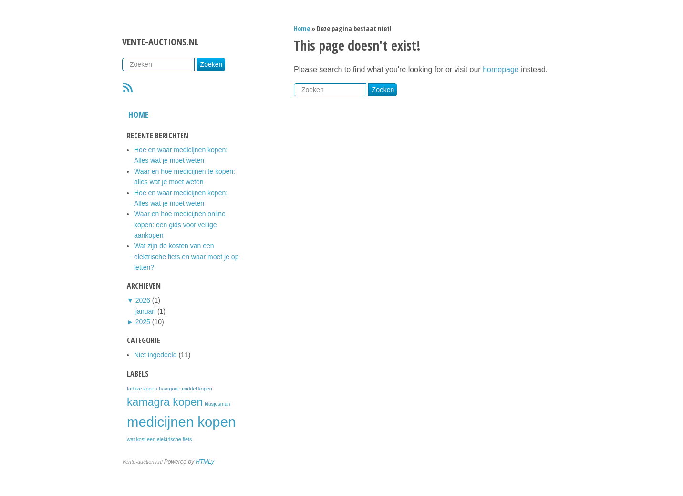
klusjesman (217, 404)
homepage (501, 69)
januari (145, 311)
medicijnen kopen (181, 422)
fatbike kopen (142, 388)
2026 (142, 300)
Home (138, 114)
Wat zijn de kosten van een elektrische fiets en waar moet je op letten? (186, 256)
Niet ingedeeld (155, 355)
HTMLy (205, 461)
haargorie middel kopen (185, 388)
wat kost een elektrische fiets (159, 439)
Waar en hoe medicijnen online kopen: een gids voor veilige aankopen (180, 224)
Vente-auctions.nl (160, 41)
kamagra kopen (165, 402)
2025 (142, 322)
